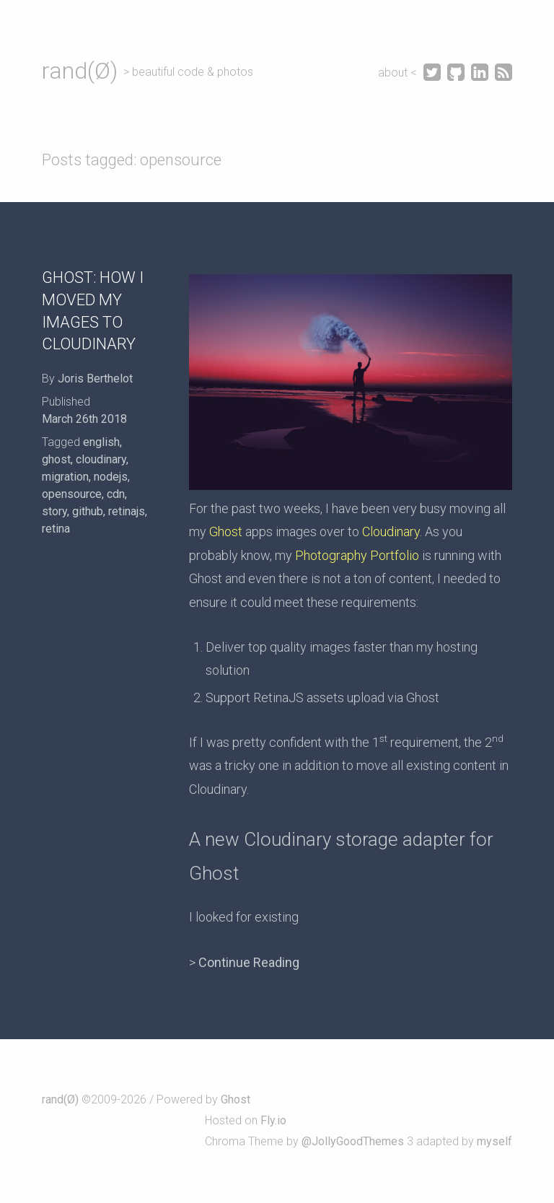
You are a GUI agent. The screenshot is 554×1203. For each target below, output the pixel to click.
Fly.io (273, 1120)
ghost (56, 459)
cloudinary (101, 459)
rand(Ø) (80, 70)
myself (494, 1141)
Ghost (225, 531)
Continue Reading (248, 962)
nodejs (111, 477)
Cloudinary (391, 531)
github (87, 511)
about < (399, 72)
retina (56, 528)
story (54, 511)
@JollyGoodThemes (353, 1141)
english (101, 442)
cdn (116, 494)
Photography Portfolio (357, 555)
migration (65, 477)
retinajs (126, 511)
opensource (72, 494)
